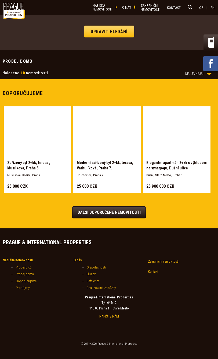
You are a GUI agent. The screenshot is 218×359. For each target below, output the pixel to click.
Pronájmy (23, 288)
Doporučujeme (26, 281)
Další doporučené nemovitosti (109, 212)
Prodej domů (25, 274)
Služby (91, 274)
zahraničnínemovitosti (150, 8)
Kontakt (153, 272)
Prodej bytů (23, 267)
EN (213, 8)
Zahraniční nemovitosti (163, 261)
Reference (93, 281)
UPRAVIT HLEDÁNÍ (109, 31)
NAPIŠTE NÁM (109, 316)
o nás (126, 7)
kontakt (174, 8)
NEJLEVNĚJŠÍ (198, 74)
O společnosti (96, 267)
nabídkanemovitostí (102, 7)
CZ (201, 8)
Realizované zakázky (101, 288)
